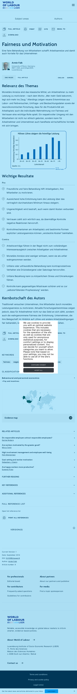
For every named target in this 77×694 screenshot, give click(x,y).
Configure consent (38, 365)
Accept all (39, 370)
